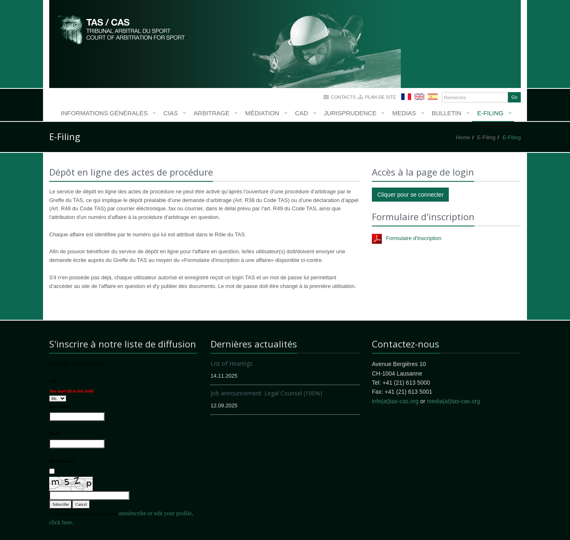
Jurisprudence (350, 113)
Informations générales (104, 113)
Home (463, 137)
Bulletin (447, 113)
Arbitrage (212, 113)
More (121, 29)
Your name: (59, 406)
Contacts (343, 97)
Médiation (262, 113)
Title (53, 381)
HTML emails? (62, 461)
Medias (404, 113)
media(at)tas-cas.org (453, 401)
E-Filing (490, 113)
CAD (301, 113)
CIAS (170, 113)
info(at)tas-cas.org (395, 401)
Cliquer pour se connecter (410, 194)
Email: (55, 433)
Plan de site (380, 97)
